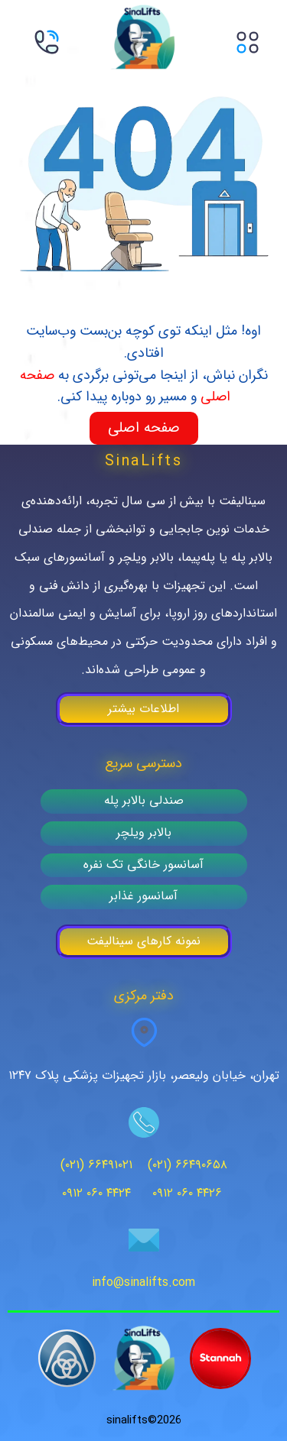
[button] (248, 46)
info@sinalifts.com (143, 1282)
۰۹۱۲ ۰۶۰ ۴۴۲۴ (96, 1193)
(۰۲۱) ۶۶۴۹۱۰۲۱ (96, 1165)
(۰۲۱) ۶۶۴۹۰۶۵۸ (187, 1165)
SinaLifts (144, 461)
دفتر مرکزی (144, 996)
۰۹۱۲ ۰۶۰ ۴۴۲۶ (187, 1193)
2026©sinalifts (143, 1420)
